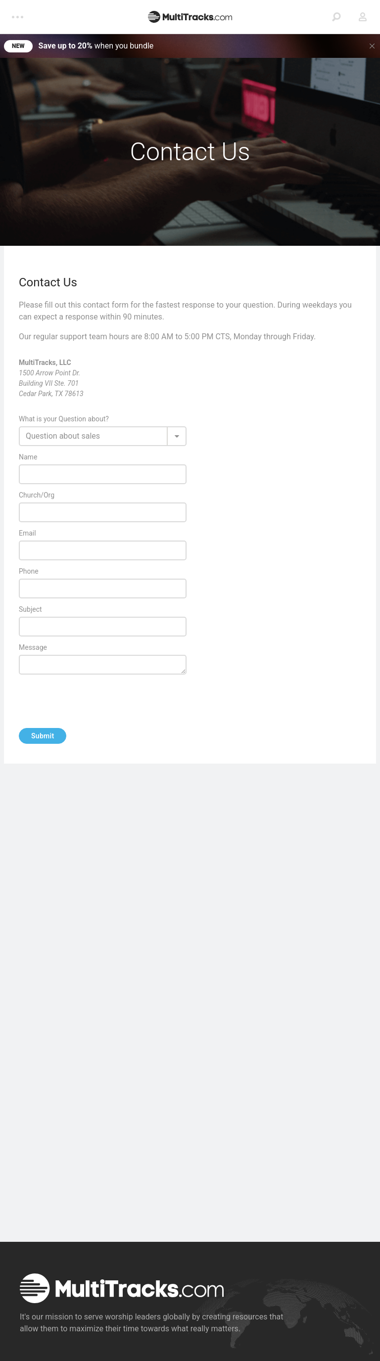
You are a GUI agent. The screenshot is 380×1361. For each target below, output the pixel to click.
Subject (30, 609)
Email (29, 533)
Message (34, 647)
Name (29, 457)
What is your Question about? (64, 419)
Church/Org (36, 495)
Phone (29, 571)
